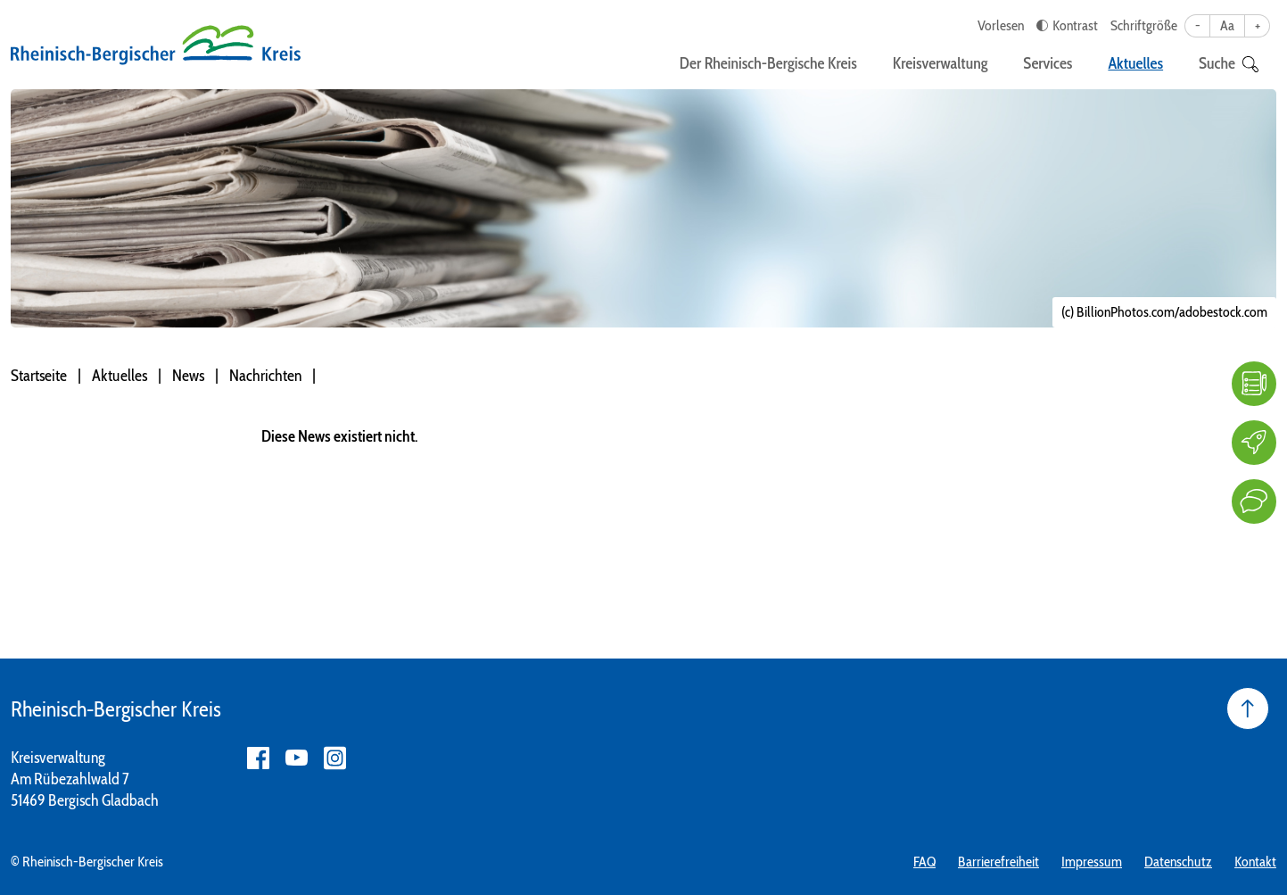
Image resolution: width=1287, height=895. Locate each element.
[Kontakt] (1254, 501)
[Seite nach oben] (1247, 708)
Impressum (1091, 861)
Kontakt (1255, 861)
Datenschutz (1178, 861)
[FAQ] (1254, 384)
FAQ (924, 861)
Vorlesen (1001, 25)
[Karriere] (1254, 442)
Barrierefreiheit (998, 861)
